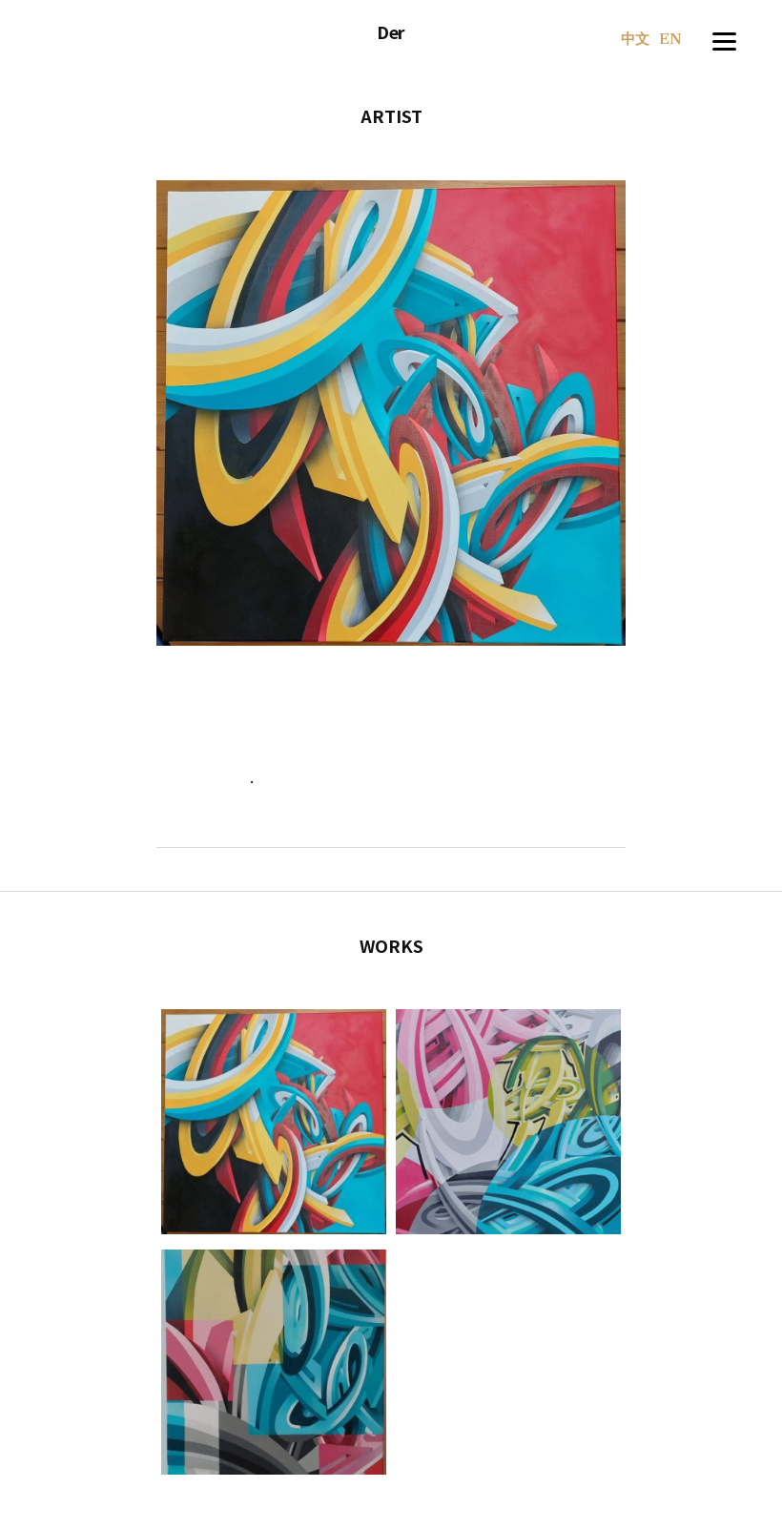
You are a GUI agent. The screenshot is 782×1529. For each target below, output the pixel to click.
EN (670, 40)
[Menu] (724, 38)
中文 (635, 40)
